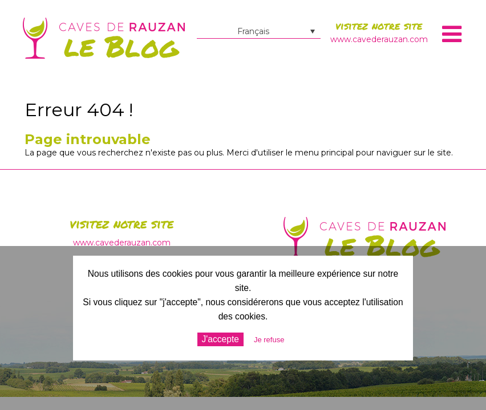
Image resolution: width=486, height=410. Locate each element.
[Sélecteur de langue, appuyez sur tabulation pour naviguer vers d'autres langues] (259, 31)
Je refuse (269, 339)
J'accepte (220, 339)
